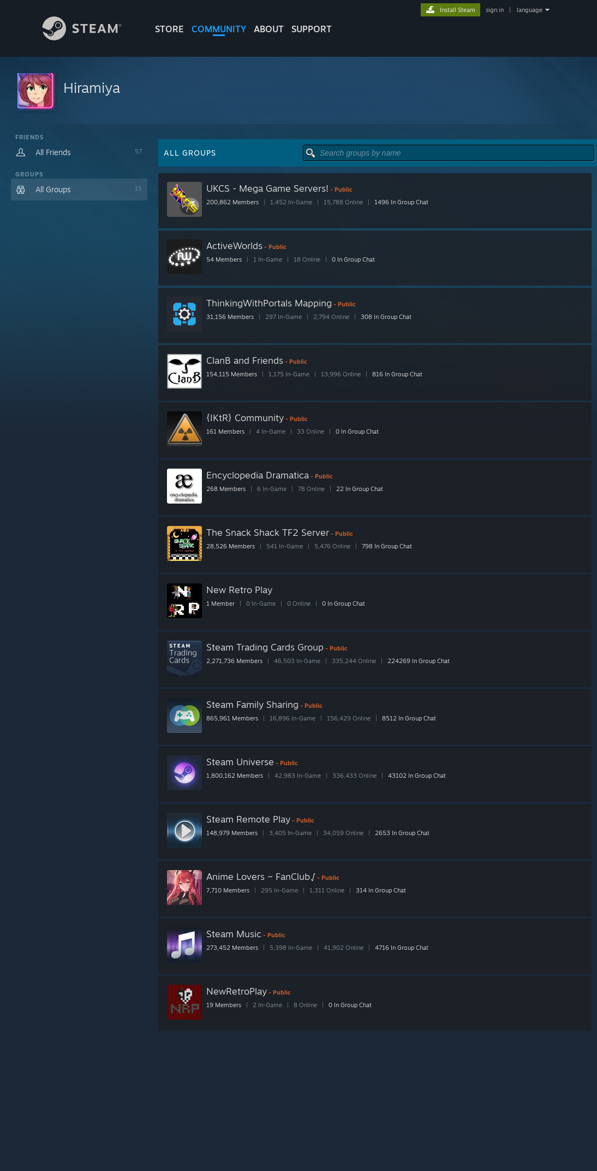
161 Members (225, 431)
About (269, 28)
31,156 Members (230, 317)
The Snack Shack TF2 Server (267, 532)
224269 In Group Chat (418, 661)
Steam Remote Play (248, 819)
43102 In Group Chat (417, 775)
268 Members (226, 489)
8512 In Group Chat (409, 718)
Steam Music (233, 933)
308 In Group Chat (386, 317)
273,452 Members (232, 947)
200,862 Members (232, 202)
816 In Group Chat (397, 374)
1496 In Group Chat (401, 202)
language (529, 10)
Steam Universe (240, 761)
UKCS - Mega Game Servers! (267, 188)
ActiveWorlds (234, 245)
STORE (169, 28)
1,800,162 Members (234, 775)
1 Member (220, 603)
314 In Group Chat (381, 890)
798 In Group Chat (387, 546)
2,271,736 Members (234, 661)
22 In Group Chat (359, 489)
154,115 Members (231, 374)
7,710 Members (227, 890)
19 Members (223, 1005)
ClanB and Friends (244, 360)
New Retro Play (239, 589)
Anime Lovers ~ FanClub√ (260, 876)
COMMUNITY (219, 28)
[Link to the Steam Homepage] (90, 37)
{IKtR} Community (245, 417)
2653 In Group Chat (402, 833)
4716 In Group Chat (401, 947)
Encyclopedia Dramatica (257, 475)
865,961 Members (232, 718)
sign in (495, 10)
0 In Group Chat (353, 259)
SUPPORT (311, 28)
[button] (298, 91)
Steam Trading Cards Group (265, 647)
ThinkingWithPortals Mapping (269, 303)
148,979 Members (232, 833)
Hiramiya (91, 87)
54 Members (224, 259)
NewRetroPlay (236, 991)
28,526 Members (230, 546)
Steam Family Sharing (252, 704)
